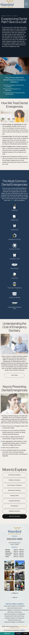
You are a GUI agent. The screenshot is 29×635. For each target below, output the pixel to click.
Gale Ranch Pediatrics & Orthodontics (14, 614)
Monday (7, 549)
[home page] (7, 4)
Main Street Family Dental (14, 608)
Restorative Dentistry (14, 490)
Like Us (14, 597)
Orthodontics (14, 506)
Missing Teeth (14, 495)
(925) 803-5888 (14, 539)
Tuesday (7, 551)
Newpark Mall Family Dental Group (14, 616)
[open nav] (26, 4)
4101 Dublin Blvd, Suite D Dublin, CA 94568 (14, 543)
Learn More (14, 375)
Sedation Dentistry (14, 511)
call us (12, 200)
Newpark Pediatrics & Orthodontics (14, 618)
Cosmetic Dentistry (14, 501)
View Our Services (14, 516)
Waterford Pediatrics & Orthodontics (14, 622)
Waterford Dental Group (14, 620)
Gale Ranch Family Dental (14, 612)
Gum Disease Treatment (14, 485)
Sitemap (21, 626)
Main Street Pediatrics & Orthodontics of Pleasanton (14, 610)
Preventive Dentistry (14, 475)
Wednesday (8, 553)
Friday (7, 556)
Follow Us (14, 593)
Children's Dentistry (14, 480)
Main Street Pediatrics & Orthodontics (14, 606)
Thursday (8, 555)
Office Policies (16, 628)
